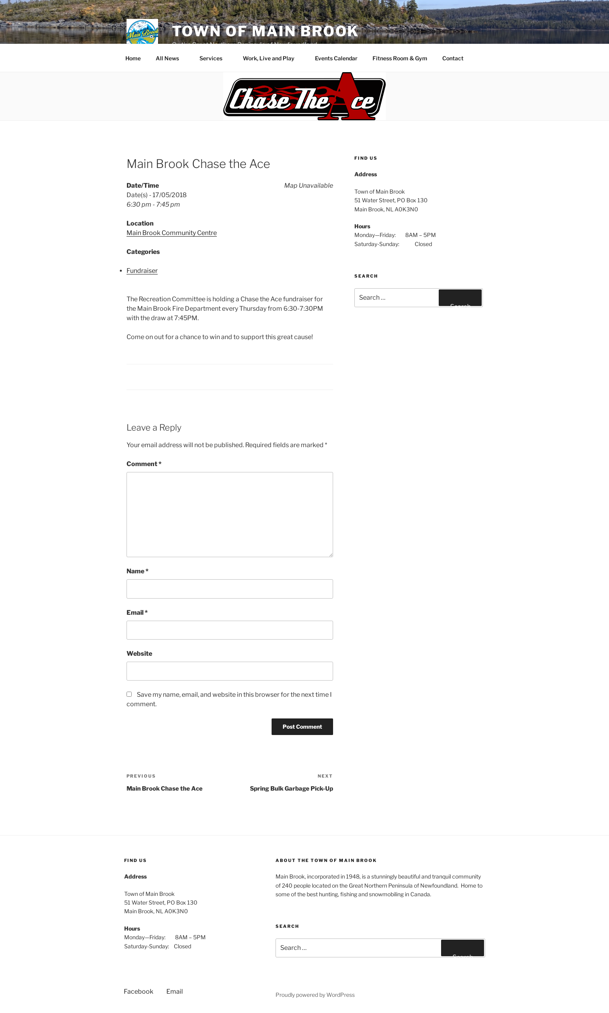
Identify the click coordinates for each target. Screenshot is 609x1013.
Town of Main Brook (265, 31)
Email (137, 612)
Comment (144, 464)
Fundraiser (142, 270)
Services (214, 58)
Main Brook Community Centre (172, 233)
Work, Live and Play (272, 58)
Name (138, 571)
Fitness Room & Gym (399, 58)
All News (171, 58)
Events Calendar (336, 58)
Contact (456, 58)
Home (133, 58)
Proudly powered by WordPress (315, 994)
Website (139, 653)
